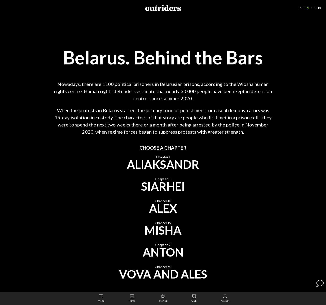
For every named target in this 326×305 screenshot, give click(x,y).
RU (320, 8)
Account (225, 298)
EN (307, 8)
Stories (163, 298)
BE (313, 8)
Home (132, 298)
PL (300, 8)
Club (194, 298)
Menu (101, 298)
